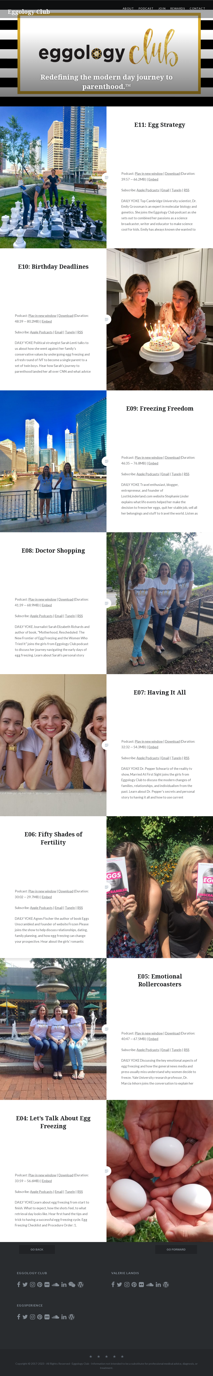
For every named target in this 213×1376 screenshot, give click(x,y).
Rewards (177, 8)
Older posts (35, 1250)
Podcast (146, 8)
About (128, 8)
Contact (197, 8)
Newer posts (174, 1250)
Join (162, 8)
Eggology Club (29, 12)
